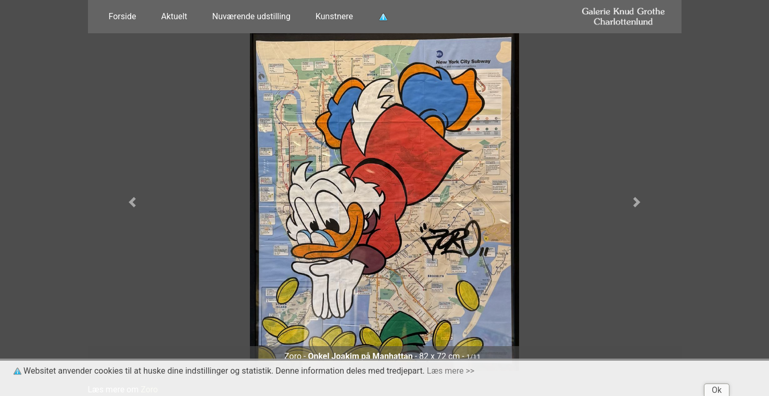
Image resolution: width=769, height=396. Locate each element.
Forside (122, 16)
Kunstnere (334, 16)
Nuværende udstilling (251, 16)
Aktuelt (174, 16)
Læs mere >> (450, 371)
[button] (132, 202)
